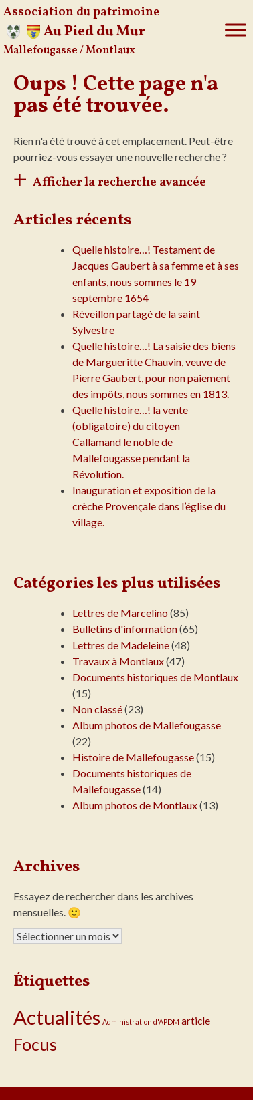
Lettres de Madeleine (120, 644)
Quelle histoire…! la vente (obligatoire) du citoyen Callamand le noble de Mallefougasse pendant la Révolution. (131, 441)
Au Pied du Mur (94, 31)
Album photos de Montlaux (134, 805)
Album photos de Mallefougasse (146, 725)
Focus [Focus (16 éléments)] (35, 1044)
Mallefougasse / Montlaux (69, 50)
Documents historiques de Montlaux (155, 677)
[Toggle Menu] (235, 29)
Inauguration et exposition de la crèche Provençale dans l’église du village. (149, 506)
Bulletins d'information (124, 628)
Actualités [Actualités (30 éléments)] (56, 1017)
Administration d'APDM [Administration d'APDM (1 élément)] (140, 1021)
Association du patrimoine (81, 12)
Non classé (97, 709)
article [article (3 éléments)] (195, 1021)
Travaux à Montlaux (118, 661)
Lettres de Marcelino (120, 612)
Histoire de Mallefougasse (133, 757)
